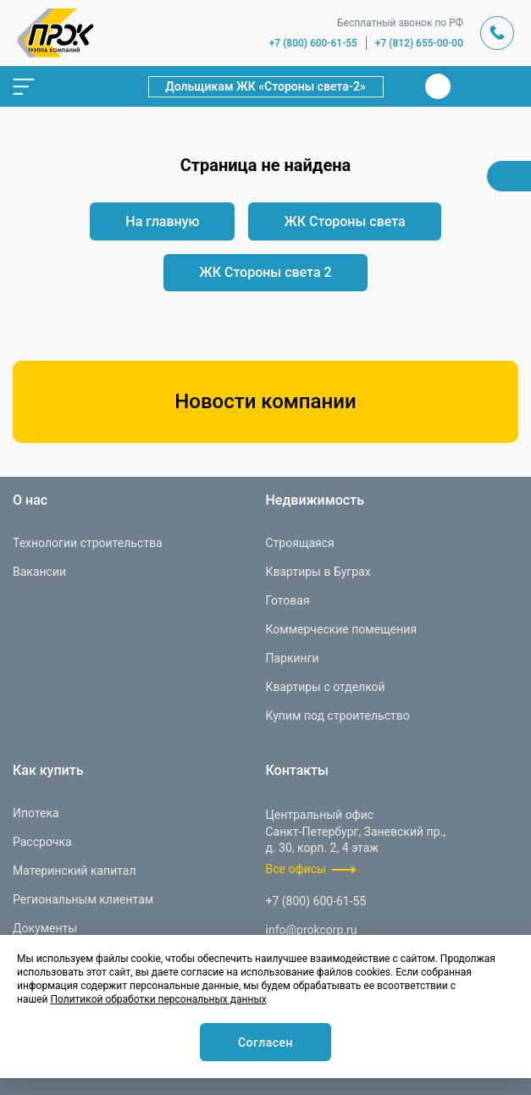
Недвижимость (315, 500)
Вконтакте (438, 86)
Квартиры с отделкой (325, 687)
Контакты (297, 770)
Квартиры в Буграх (318, 571)
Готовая (288, 600)
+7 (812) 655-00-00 (419, 43)
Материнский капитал (74, 870)
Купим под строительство (338, 715)
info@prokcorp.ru (311, 930)
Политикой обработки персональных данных (158, 999)
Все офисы (296, 869)
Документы (45, 928)
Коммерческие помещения (342, 629)
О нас (30, 500)
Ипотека (36, 813)
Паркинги (292, 658)
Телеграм (470, 86)
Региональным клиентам (83, 899)
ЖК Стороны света (344, 221)
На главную (162, 221)
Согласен (265, 1042)
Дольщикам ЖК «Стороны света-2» (265, 86)
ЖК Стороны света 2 (265, 272)
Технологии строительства (88, 543)
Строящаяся (300, 543)
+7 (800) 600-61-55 (313, 43)
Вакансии (39, 571)
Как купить (48, 770)
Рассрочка (42, 842)
